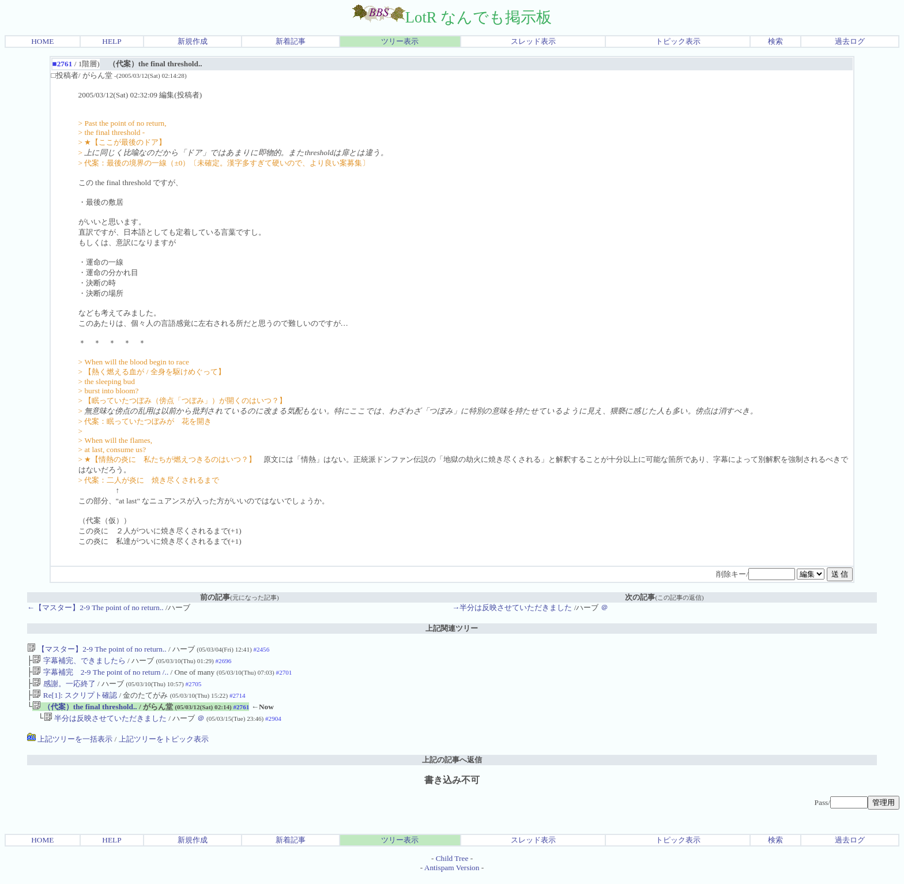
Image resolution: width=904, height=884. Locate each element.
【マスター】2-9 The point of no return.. (97, 649)
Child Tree (452, 865)
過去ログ (850, 41)
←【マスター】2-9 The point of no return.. (95, 607)
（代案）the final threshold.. (84, 712)
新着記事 (291, 41)
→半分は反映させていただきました (512, 607)
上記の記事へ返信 (452, 766)
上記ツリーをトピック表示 (164, 746)
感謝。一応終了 (63, 687)
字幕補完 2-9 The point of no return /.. (100, 674)
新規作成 (193, 41)
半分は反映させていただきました (105, 725)
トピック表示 (678, 41)
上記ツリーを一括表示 (69, 746)
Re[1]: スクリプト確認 (74, 699)
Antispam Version (452, 874)
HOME (42, 41)
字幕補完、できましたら (78, 661)
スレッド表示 (533, 41)
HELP (111, 41)
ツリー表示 (400, 41)
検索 (775, 41)
